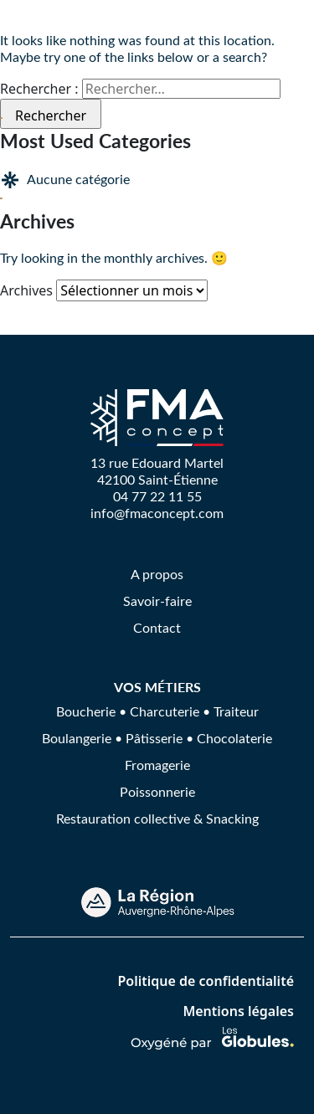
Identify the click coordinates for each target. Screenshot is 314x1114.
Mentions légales (238, 1011)
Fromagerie (157, 764)
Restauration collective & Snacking (157, 818)
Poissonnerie (157, 791)
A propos (157, 574)
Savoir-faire (157, 600)
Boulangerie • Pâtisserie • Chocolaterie (157, 738)
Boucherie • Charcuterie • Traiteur (157, 711)
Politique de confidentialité (205, 981)
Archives (26, 290)
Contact (157, 627)
